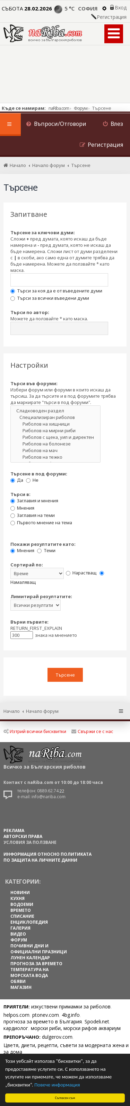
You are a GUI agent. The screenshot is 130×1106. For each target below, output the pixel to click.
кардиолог (15, 1028)
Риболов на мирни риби (55, 430)
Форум (80, 108)
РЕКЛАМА (13, 830)
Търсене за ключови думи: (42, 232)
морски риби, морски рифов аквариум (76, 1028)
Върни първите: (29, 622)
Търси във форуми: (34, 383)
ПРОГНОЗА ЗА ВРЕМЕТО (36, 964)
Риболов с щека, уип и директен (55, 437)
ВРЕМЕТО (20, 910)
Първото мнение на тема (41, 522)
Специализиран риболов (55, 417)
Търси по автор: (29, 312)
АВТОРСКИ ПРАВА (22, 836)
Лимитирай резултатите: (41, 596)
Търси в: (20, 494)
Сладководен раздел (55, 410)
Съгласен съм (65, 1098)
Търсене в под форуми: (38, 474)
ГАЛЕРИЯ (20, 928)
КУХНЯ (17, 898)
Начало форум (42, 711)
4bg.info (71, 1015)
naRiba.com (59, 108)
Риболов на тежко (55, 457)
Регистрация (112, 17)
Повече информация (57, 1085)
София (88, 8)
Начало (11, 711)
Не (32, 480)
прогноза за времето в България (42, 1021)
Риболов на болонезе (55, 444)
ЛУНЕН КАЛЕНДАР (30, 958)
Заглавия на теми (32, 515)
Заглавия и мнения (34, 500)
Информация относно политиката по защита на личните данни (47, 857)
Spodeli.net (97, 1021)
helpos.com (16, 1015)
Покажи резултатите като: (43, 544)
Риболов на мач (55, 450)
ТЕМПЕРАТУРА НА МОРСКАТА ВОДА (29, 972)
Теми (46, 550)
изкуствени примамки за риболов (71, 1006)
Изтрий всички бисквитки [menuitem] (34, 731)
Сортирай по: (26, 565)
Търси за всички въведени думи (49, 298)
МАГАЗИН (21, 987)
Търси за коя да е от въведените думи (56, 291)
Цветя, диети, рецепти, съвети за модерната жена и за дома (66, 1048)
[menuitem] (56, 124)
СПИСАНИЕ (22, 916)
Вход (121, 7)
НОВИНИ (20, 892)
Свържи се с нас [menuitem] (92, 731)
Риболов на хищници (55, 424)
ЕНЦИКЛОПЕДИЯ (29, 922)
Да (16, 480)
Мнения (22, 508)
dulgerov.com (57, 1036)
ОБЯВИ (18, 981)
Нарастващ (81, 573)
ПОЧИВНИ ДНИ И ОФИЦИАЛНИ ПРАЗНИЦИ (38, 949)
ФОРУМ (18, 940)
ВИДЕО (18, 934)
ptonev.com (45, 1015)
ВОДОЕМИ (21, 904)
